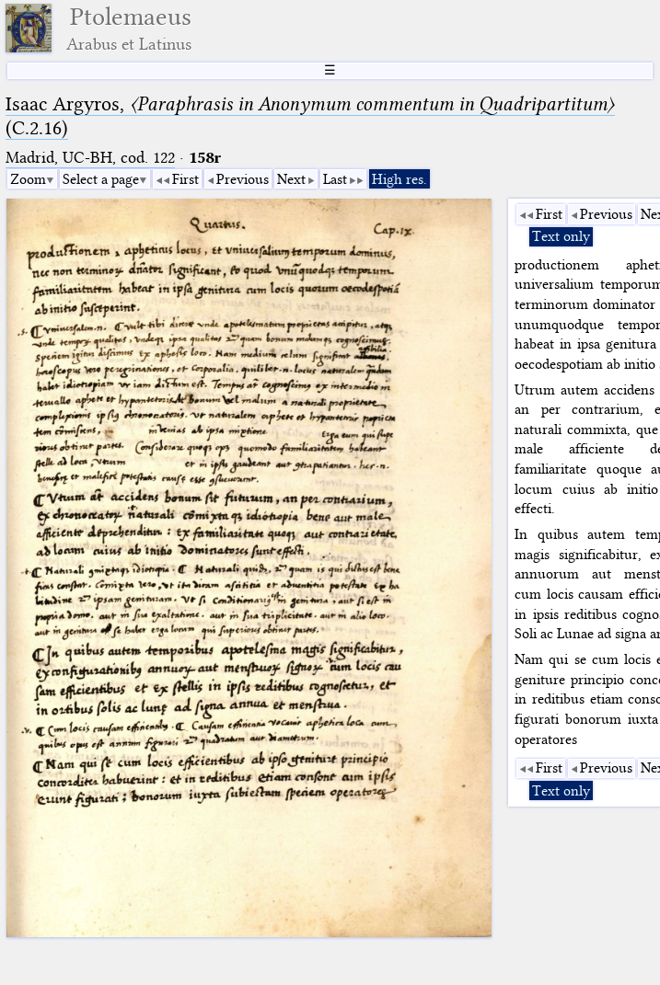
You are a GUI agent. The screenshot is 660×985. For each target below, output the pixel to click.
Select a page (101, 179)
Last (335, 179)
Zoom (28, 179)
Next (291, 179)
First (185, 179)
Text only (561, 236)
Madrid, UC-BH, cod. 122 (90, 157)
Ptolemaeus (128, 28)
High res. (399, 179)
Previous (242, 179)
